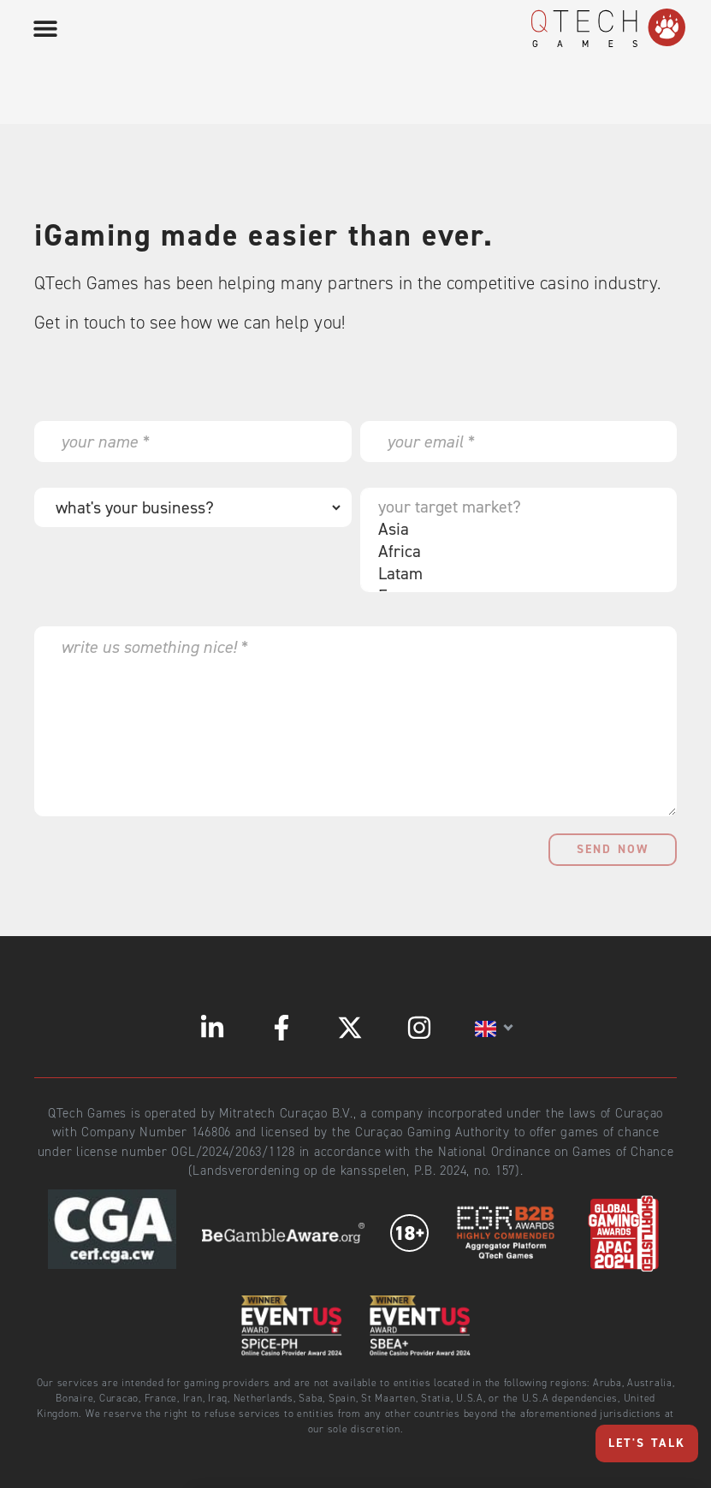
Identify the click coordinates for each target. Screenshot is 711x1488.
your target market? (515, 506)
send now (613, 849)
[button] (45, 28)
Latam (515, 573)
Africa (515, 551)
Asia (515, 529)
